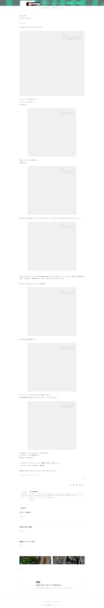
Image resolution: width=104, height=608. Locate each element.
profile (62, 7)
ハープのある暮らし (45, 7)
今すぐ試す (70, 2)
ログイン (80, 2)
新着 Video (55, 7)
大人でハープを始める (25, 512)
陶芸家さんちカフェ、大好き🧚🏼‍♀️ (28, 541)
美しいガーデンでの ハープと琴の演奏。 (28, 530)
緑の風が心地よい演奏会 (26, 527)
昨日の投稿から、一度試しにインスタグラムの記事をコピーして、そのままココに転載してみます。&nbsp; (43, 515)
